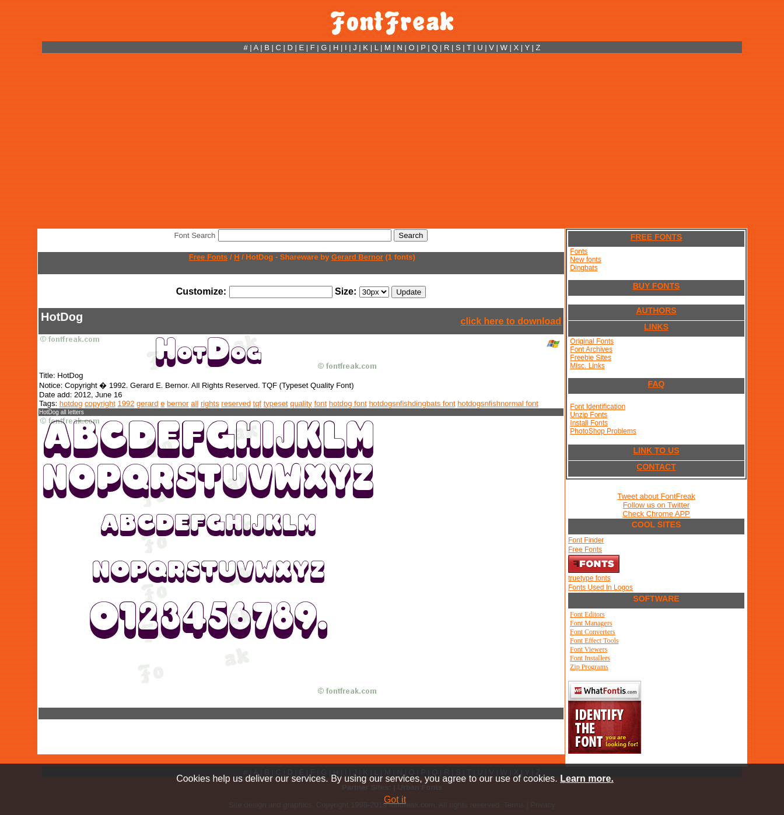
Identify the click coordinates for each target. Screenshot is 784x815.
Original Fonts (592, 341)
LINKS (656, 326)
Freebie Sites (590, 358)
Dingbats (583, 268)
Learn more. (587, 778)
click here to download (511, 321)
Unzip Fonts (588, 415)
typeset (276, 403)
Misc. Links (587, 366)
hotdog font (348, 403)
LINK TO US (656, 450)
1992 (125, 403)
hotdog (71, 403)
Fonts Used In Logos (600, 587)
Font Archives (591, 349)
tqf (257, 403)
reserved (236, 403)
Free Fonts (208, 257)
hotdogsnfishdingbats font (412, 403)
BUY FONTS (656, 286)
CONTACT (656, 466)
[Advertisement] (392, 140)
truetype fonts (589, 578)
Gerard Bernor (357, 257)
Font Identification (597, 407)
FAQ (656, 384)
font (320, 403)
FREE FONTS (656, 237)
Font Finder (586, 540)
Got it (395, 799)
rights (210, 403)
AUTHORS (656, 310)
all (194, 403)
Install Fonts (589, 423)
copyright (100, 403)
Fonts (578, 251)
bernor (178, 403)
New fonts (585, 260)
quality (301, 403)
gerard (147, 403)
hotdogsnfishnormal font (497, 403)
